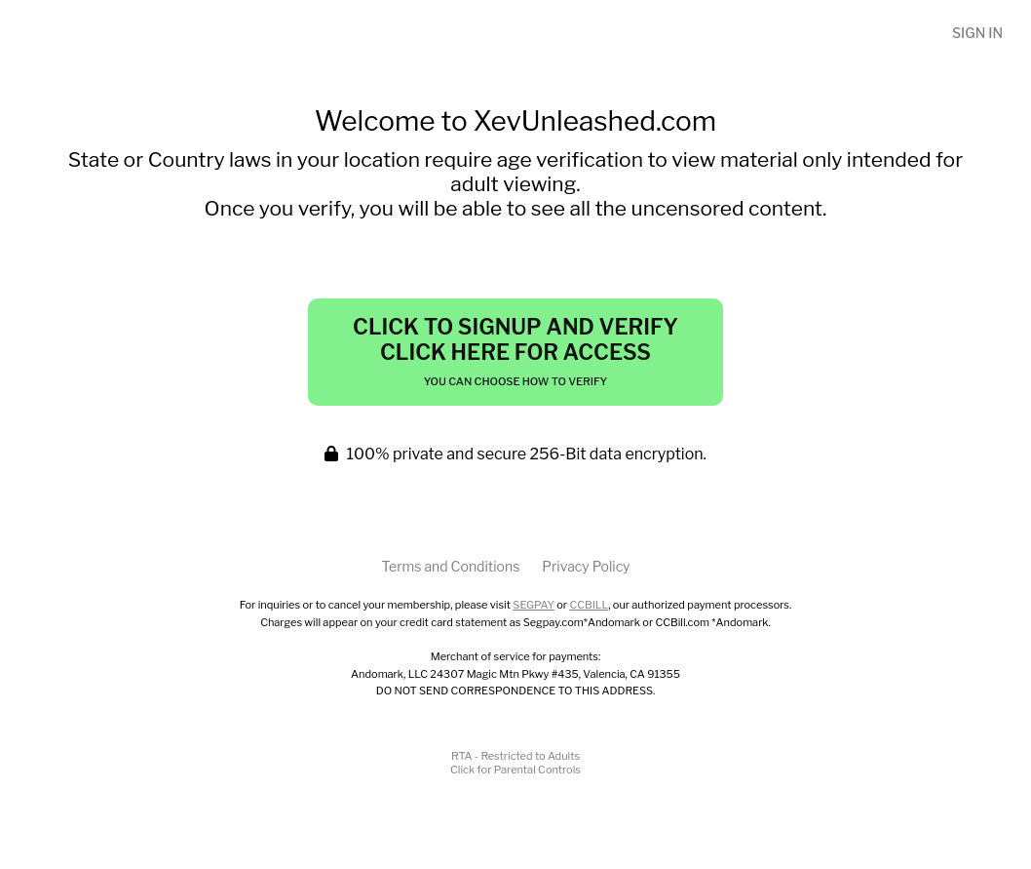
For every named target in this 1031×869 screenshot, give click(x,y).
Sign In (977, 32)
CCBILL (588, 605)
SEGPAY (533, 605)
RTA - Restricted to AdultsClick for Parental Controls (515, 762)
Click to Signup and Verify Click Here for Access (515, 351)
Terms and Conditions (450, 566)
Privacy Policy (586, 566)
